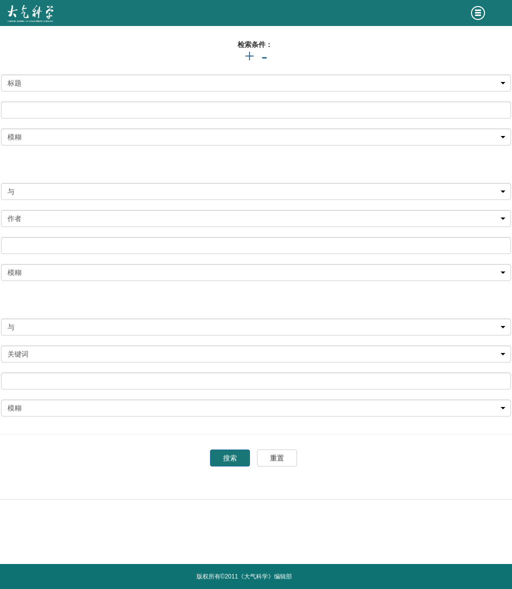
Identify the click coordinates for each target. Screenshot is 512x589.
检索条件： (255, 44)
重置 (277, 458)
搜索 (230, 458)
